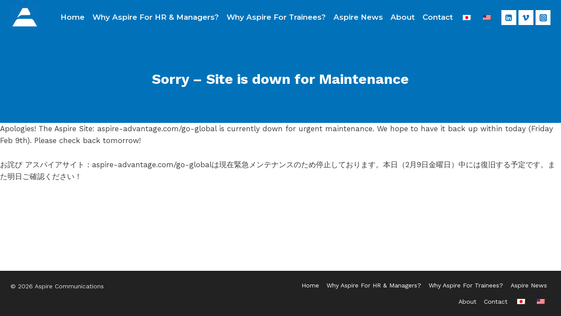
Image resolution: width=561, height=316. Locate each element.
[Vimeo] (525, 17)
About (403, 17)
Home (72, 17)
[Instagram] (543, 17)
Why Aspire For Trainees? (276, 17)
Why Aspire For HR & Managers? (155, 17)
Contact (438, 17)
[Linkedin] (508, 17)
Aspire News (358, 17)
